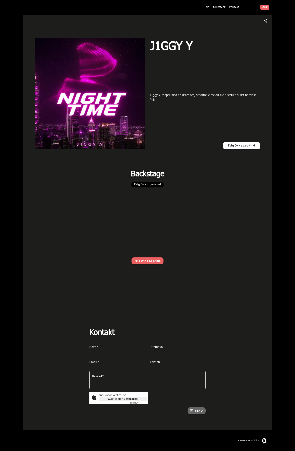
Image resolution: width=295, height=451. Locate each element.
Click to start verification (123, 398)
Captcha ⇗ (138, 403)
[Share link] (265, 20)
